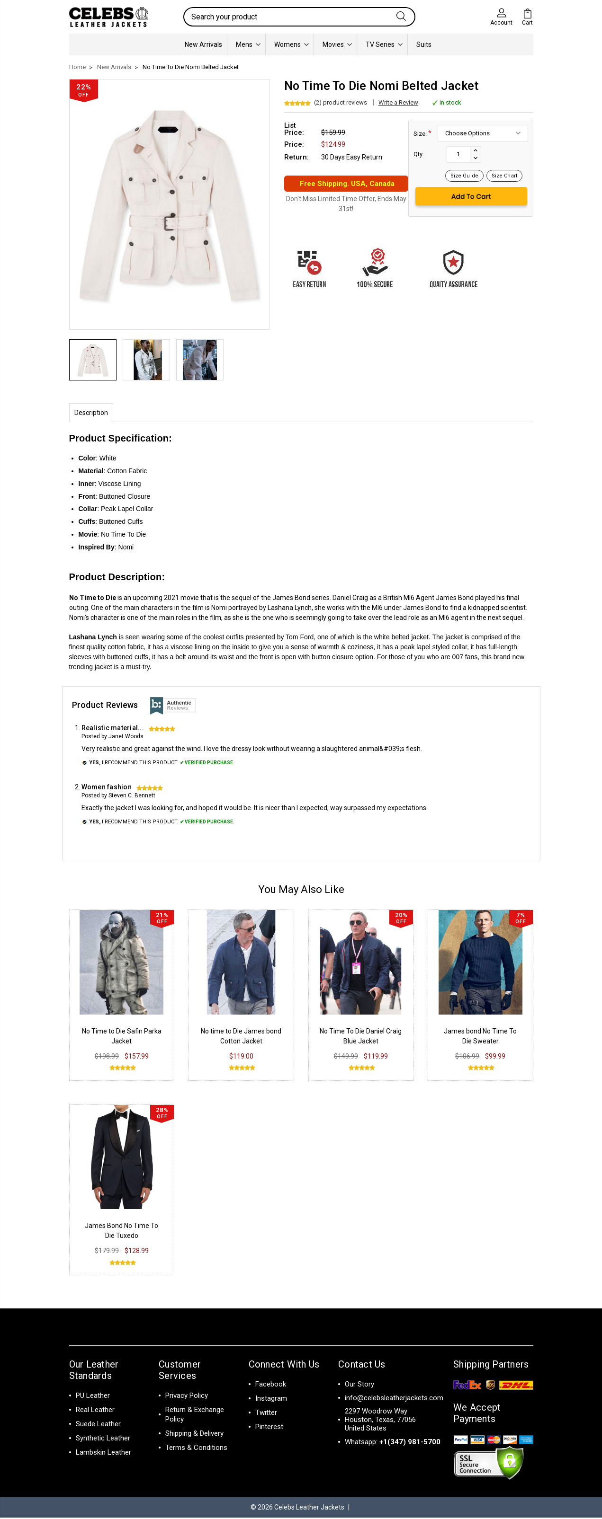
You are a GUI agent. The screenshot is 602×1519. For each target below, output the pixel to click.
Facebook (270, 1385)
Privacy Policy (186, 1397)
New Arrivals (203, 44)
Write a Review (398, 102)
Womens (291, 44)
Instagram (271, 1399)
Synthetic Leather (103, 1439)
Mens (248, 44)
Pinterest (269, 1428)
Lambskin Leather (103, 1453)
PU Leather (93, 1397)
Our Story (359, 1385)
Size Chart (504, 176)
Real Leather (95, 1411)
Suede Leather (98, 1425)
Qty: (418, 154)
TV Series (384, 44)
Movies (337, 44)
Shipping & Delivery (194, 1435)
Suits (423, 44)
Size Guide (464, 176)
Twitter (266, 1414)
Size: (422, 133)
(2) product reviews (340, 102)
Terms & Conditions (196, 1449)
